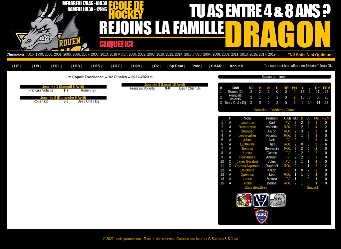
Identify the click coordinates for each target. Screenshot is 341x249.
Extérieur (276, 110)
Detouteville (247, 127)
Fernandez (247, 157)
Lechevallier (247, 135)
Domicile (260, 110)
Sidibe (247, 183)
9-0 (167, 88)
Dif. (317, 88)
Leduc (247, 179)
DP (286, 88)
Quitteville (247, 144)
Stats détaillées (256, 187)
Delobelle (247, 170)
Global (290, 110)
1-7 (66, 90)
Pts (294, 88)
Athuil (247, 140)
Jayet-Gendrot (247, 161)
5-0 (66, 101)
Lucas (247, 153)
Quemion (247, 174)
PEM (326, 88)
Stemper (247, 131)
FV (287, 122)
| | (16, 66)
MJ (251, 88)
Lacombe (247, 122)
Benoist (247, 148)
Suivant (312, 187)
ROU (287, 127)
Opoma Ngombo (247, 166)
